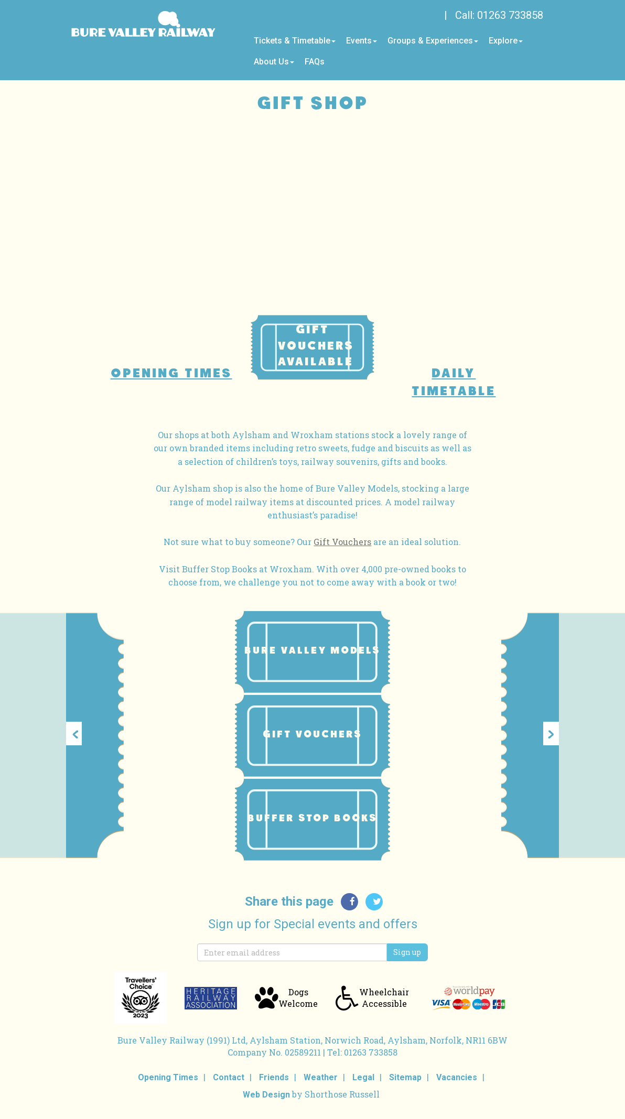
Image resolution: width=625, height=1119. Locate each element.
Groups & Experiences (432, 41)
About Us (274, 62)
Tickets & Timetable (295, 41)
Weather (321, 1077)
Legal (363, 1077)
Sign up (407, 952)
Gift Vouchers (342, 541)
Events (361, 41)
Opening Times (168, 1077)
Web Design (266, 1095)
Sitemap (405, 1077)
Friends (274, 1077)
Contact (228, 1077)
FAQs (315, 62)
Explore (506, 41)
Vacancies (456, 1077)
